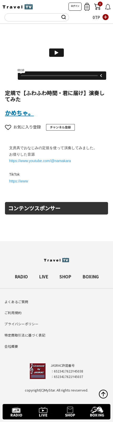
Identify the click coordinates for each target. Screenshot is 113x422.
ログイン (75, 5)
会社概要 (11, 346)
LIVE (43, 276)
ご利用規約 (12, 312)
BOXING (90, 276)
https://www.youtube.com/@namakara (40, 161)
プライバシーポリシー (21, 323)
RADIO (21, 276)
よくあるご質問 (16, 301)
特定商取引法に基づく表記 (24, 335)
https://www (18, 181)
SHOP (65, 276)
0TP (96, 17)
